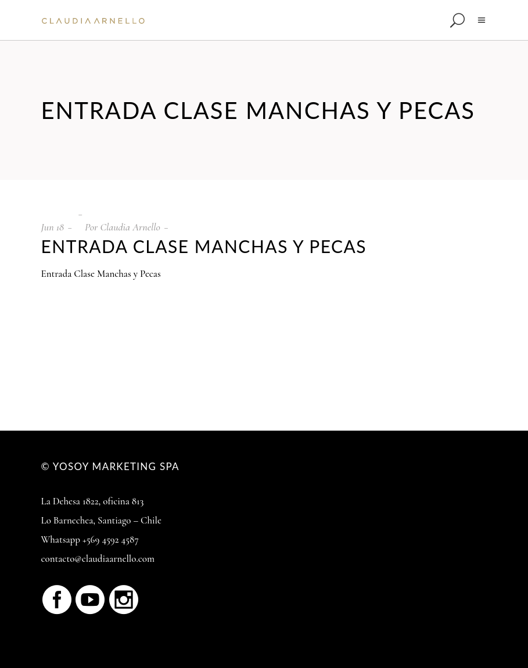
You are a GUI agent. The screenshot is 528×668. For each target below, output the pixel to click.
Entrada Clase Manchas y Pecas (101, 274)
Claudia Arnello (130, 227)
